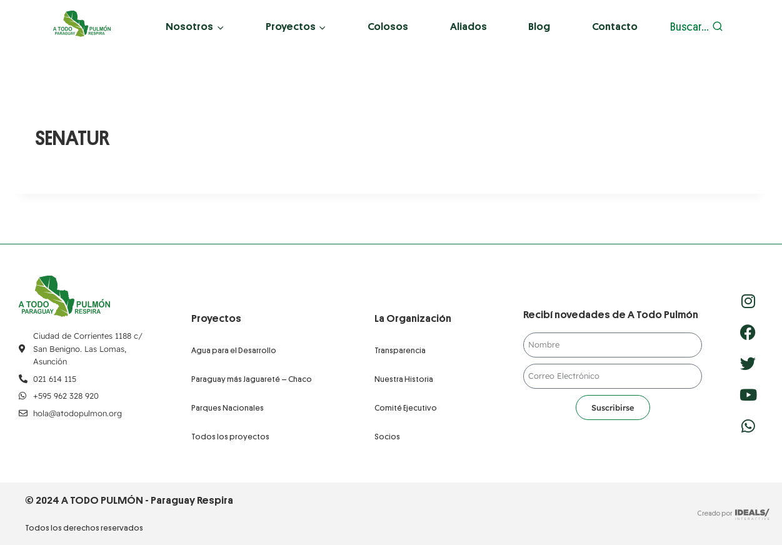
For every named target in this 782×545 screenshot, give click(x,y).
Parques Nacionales (227, 408)
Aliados (468, 26)
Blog (539, 26)
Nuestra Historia (403, 379)
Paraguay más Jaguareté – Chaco (251, 379)
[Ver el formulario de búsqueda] (696, 27)
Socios (387, 436)
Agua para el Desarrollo (233, 350)
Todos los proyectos (230, 436)
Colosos (388, 26)
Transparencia (400, 350)
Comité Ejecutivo (405, 408)
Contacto (615, 26)
